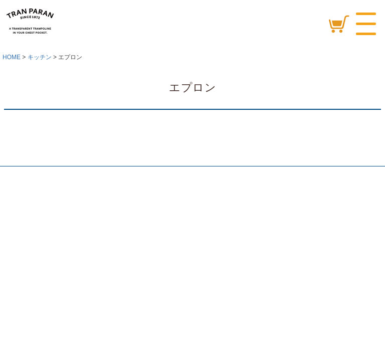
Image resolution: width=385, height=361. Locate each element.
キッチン (40, 57)
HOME (12, 57)
